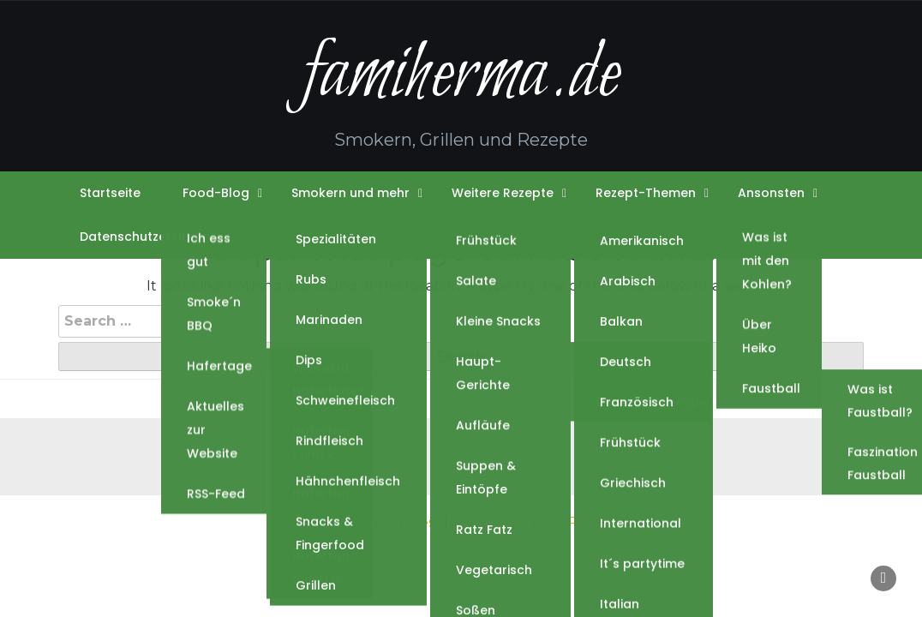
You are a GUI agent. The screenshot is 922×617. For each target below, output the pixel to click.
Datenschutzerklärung (149, 236)
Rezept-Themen (646, 192)
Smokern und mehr (350, 192)
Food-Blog (216, 192)
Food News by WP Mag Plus (548, 522)
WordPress (402, 522)
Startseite (110, 192)
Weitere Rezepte (503, 192)
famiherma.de (461, 75)
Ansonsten (771, 192)
